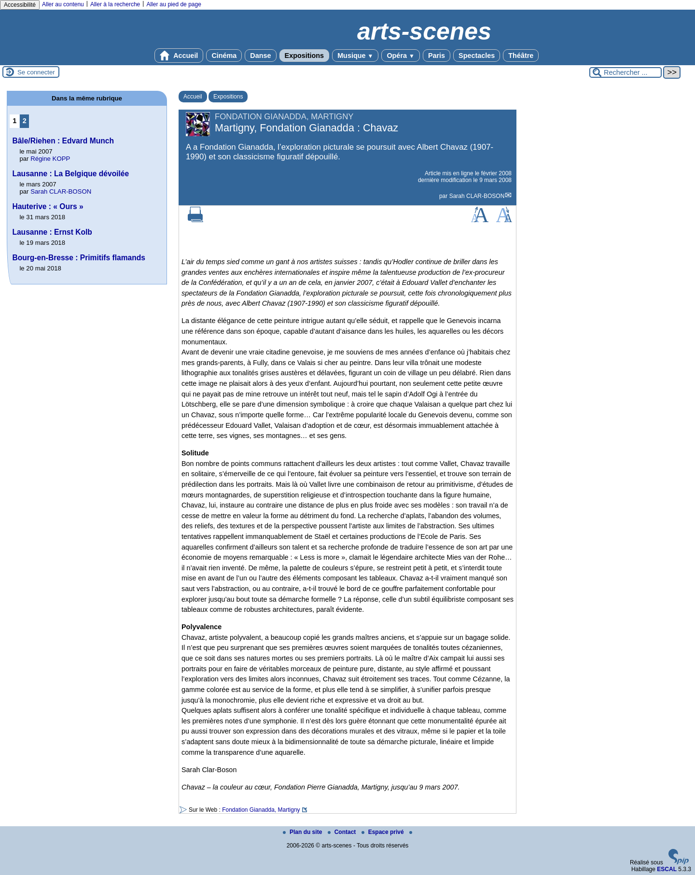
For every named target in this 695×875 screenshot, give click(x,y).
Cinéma (223, 55)
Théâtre (520, 55)
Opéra (400, 55)
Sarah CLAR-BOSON (477, 196)
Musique (355, 55)
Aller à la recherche (115, 4)
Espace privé (383, 832)
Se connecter (36, 72)
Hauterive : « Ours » (47, 206)
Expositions (304, 55)
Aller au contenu (63, 4)
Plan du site (303, 832)
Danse (260, 55)
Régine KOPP (50, 158)
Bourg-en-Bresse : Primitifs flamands (78, 258)
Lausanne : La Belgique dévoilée (70, 173)
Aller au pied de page (173, 4)
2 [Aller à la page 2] (25, 121)
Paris (436, 55)
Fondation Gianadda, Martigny (261, 809)
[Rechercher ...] (625, 72)
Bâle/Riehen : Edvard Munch (63, 141)
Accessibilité (20, 4)
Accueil (179, 55)
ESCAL (667, 869)
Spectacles (477, 55)
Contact (343, 832)
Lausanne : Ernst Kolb (52, 232)
